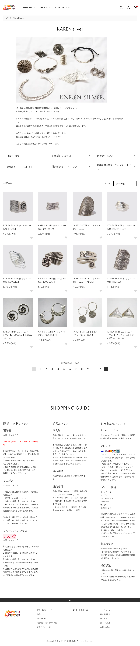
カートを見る (105, 623)
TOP (7, 18)
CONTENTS (61, 8)
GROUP (44, 8)
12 (100, 369)
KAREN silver (19, 18)
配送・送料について (44, 610)
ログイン (103, 618)
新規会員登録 (105, 614)
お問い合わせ (105, 627)
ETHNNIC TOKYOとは (78, 610)
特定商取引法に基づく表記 (47, 623)
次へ (106, 369)
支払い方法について (44, 618)
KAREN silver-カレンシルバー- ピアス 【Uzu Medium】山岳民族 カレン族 (18, 335)
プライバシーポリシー (45, 627)
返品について (42, 614)
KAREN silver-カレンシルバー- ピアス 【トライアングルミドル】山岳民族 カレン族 (121, 335)
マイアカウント (106, 610)
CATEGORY (26, 8)
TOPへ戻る (70, 600)
